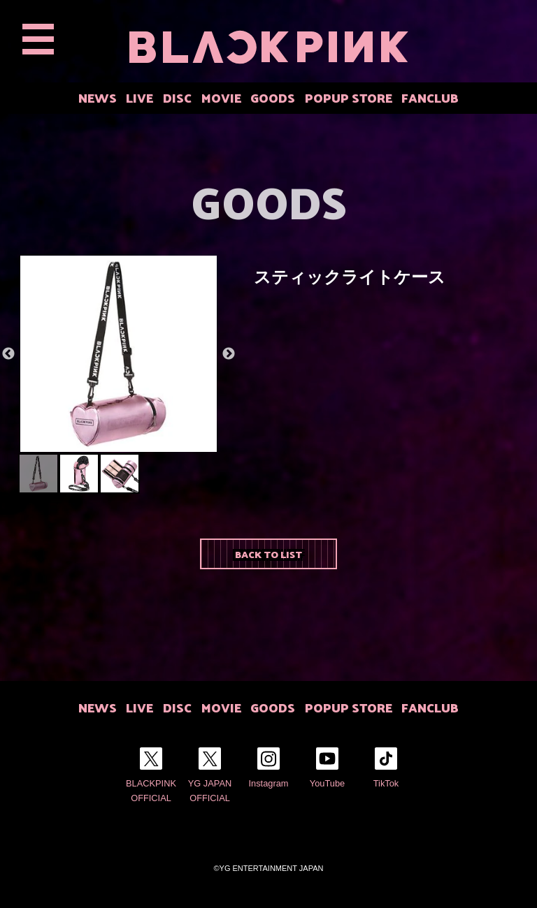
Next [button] (229, 354)
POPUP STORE (348, 97)
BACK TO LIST (268, 554)
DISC (177, 97)
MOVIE (221, 97)
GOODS (272, 97)
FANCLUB (430, 97)
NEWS (97, 97)
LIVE (139, 97)
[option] (118, 354)
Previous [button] (8, 354)
